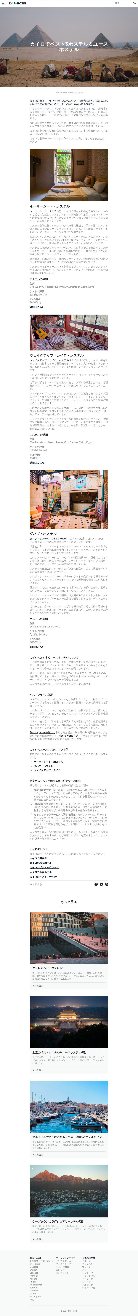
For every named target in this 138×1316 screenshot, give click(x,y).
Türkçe (33, 1287)
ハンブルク (87, 1278)
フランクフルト (89, 1275)
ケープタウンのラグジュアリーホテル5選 (57, 1221)
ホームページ (61, 92)
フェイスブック (63, 1263)
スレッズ (60, 1269)
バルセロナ (87, 1284)
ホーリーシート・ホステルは (45, 211)
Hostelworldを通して (71, 735)
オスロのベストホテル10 (47, 967)
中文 (32, 1299)
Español (34, 1272)
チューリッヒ (88, 1287)
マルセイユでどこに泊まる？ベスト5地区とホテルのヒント (68, 1136)
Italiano (33, 1278)
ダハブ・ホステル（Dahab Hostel (48, 538)
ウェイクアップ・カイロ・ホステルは (50, 360)
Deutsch (34, 1266)
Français (34, 1275)
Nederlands (36, 1284)
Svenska (34, 1290)
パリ (84, 1269)
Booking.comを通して (42, 732)
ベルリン (86, 1260)
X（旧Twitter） (63, 1266)
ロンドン (86, 1281)
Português (35, 1296)
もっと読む (37, 985)
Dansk (33, 1293)
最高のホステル (76, 92)
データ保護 (35, 1263)
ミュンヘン (87, 1263)
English (33, 1269)
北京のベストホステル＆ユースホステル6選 (59, 1052)
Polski (33, 1281)
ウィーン (86, 1266)
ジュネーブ (87, 1272)
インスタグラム (63, 1260)
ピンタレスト (62, 1272)
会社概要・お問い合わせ (42, 1260)
